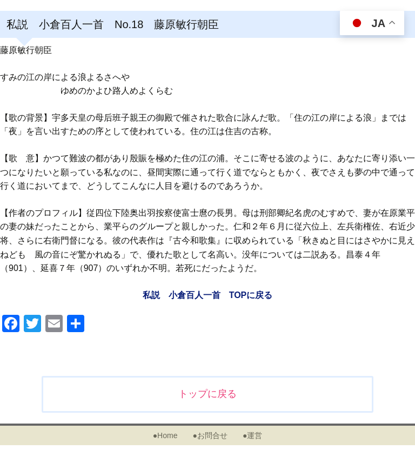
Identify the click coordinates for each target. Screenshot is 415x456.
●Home (165, 435)
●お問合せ (209, 435)
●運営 (252, 435)
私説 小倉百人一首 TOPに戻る (208, 295)
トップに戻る (207, 393)
